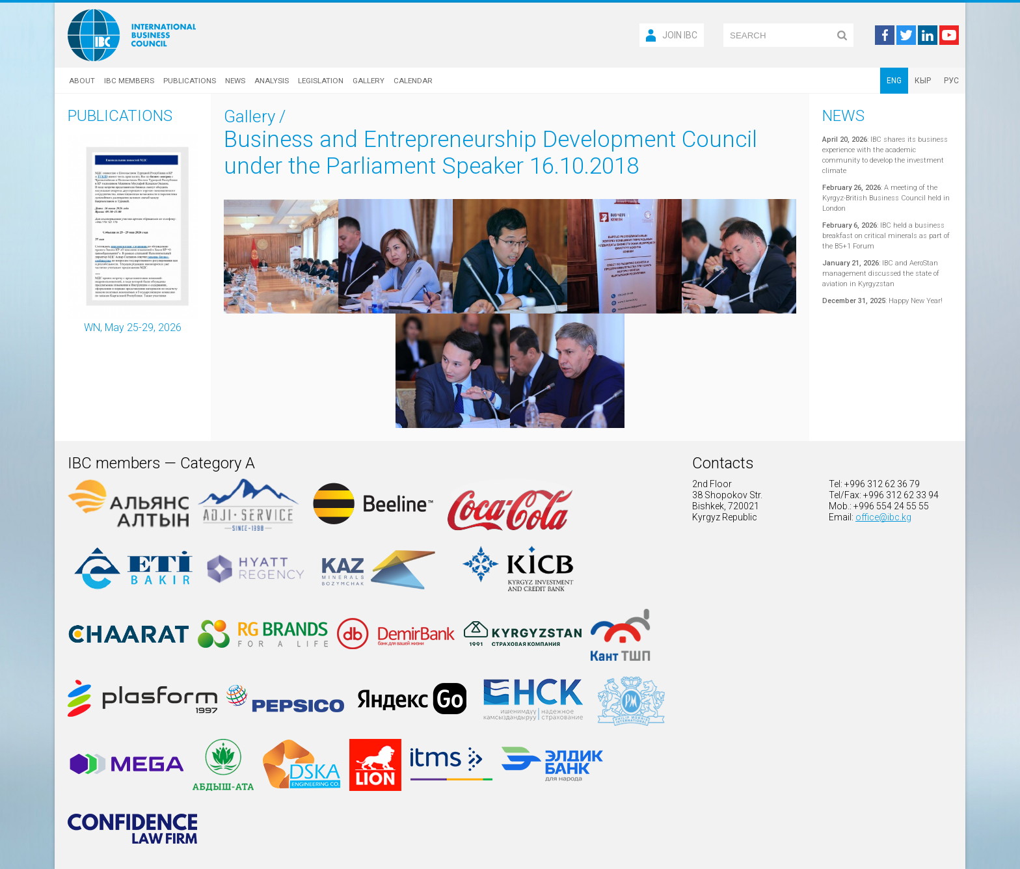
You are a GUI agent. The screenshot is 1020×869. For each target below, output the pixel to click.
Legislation (320, 80)
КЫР (923, 80)
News (235, 80)
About (82, 80)
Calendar (413, 80)
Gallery (368, 80)
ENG (894, 80)
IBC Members (129, 80)
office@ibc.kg (883, 517)
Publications (189, 80)
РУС (951, 80)
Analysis (271, 80)
